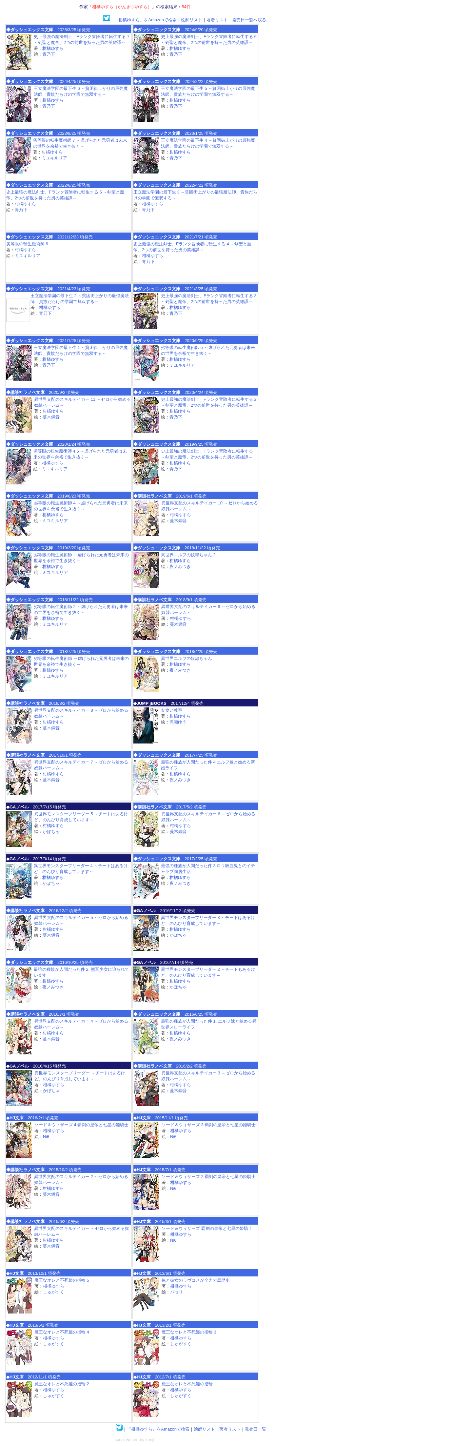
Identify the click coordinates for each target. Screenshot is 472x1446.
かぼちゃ (51, 831)
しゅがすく (53, 1292)
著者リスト (217, 19)
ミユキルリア (54, 157)
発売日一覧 (255, 1429)
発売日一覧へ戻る (249, 19)
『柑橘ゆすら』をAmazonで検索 (145, 19)
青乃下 (48, 54)
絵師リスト (191, 19)
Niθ (46, 1136)
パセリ (176, 1292)
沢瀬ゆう (178, 722)
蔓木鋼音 (51, 417)
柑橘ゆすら (53, 48)
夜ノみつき (180, 566)
